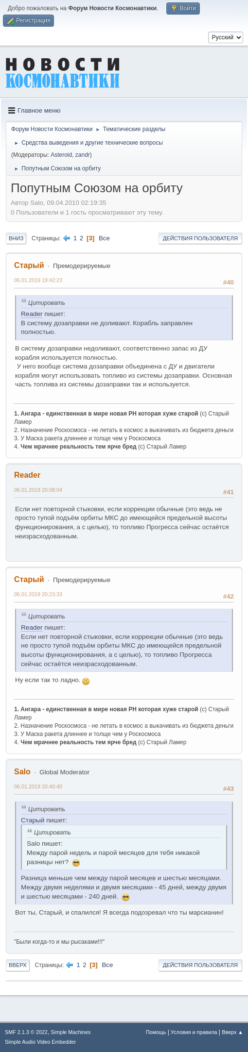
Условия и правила (194, 1032)
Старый (29, 265)
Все (104, 238)
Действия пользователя (200, 238)
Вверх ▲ (232, 1032)
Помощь (156, 1032)
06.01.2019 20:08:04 (38, 490)
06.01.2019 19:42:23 (38, 280)
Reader (32, 313)
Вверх (18, 965)
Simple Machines (70, 1032)
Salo (22, 772)
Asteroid (61, 154)
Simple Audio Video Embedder (40, 1042)
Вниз (16, 238)
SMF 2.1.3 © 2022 (26, 1032)
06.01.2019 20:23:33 (38, 594)
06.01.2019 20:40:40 (38, 786)
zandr (82, 154)
